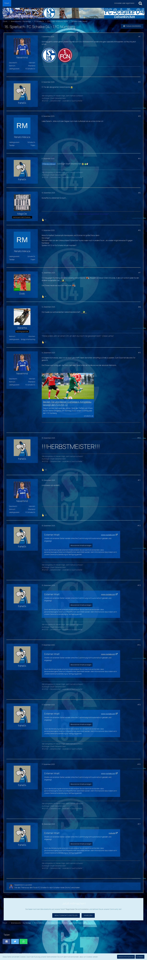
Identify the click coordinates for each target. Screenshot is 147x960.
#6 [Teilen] (139, 230)
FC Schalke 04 (43, 887)
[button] (6, 941)
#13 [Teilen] (139, 585)
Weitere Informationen (126, 957)
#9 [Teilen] (139, 352)
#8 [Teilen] (139, 307)
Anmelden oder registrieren (124, 3)
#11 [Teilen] (139, 480)
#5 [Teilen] (139, 193)
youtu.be (112, 833)
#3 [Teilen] (139, 116)
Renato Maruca (49, 164)
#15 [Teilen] (139, 704)
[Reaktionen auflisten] (44, 219)
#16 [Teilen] (139, 764)
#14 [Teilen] (139, 645)
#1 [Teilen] (139, 36)
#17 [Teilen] (139, 824)
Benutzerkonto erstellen (66, 915)
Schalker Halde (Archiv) (62, 887)
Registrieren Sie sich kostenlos (77, 909)
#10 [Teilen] (139, 438)
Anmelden (88, 915)
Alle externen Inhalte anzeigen (80, 545)
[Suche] (140, 3)
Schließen (140, 957)
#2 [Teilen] (139, 82)
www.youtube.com (108, 534)
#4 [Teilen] (139, 158)
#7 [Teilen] (139, 272)
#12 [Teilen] (139, 525)
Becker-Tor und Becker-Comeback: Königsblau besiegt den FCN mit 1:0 (67, 403)
